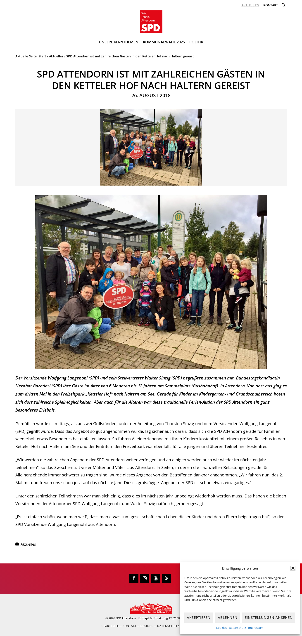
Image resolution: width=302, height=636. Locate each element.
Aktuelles (28, 544)
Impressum (256, 628)
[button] (293, 568)
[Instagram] (144, 578)
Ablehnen (228, 617)
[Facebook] (133, 578)
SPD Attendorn (126, 618)
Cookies (221, 628)
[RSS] (166, 578)
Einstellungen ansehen (269, 617)
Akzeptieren (199, 617)
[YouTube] (155, 578)
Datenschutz (237, 628)
